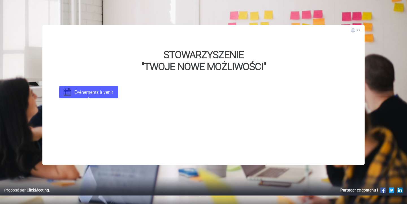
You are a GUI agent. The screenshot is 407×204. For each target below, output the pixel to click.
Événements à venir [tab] (87, 92)
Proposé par (26, 196)
